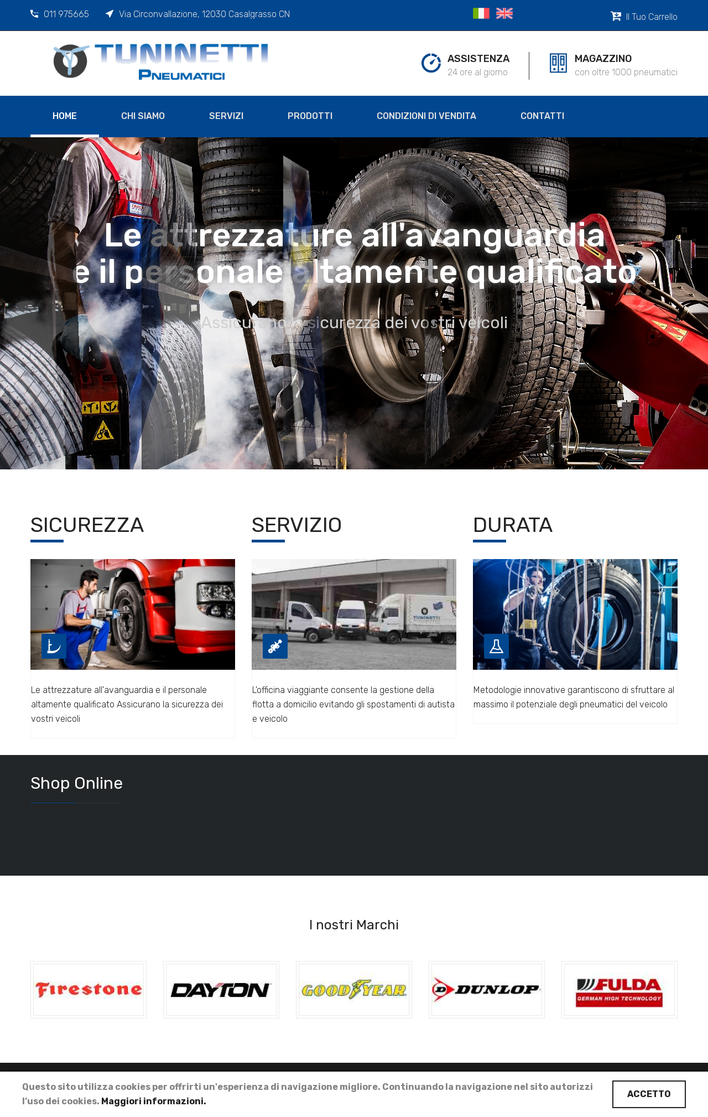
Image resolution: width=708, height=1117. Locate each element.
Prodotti (310, 116)
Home (65, 116)
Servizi (226, 116)
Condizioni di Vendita (426, 116)
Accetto (649, 1094)
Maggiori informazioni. (153, 1101)
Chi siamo (143, 116)
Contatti (542, 116)
